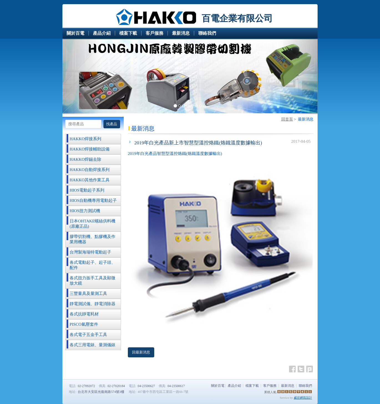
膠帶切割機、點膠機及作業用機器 (92, 239)
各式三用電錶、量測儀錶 (92, 345)
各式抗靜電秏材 (84, 314)
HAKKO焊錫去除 (85, 159)
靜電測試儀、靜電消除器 (92, 304)
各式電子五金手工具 (88, 334)
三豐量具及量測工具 (88, 293)
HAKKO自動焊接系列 (90, 169)
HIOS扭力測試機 (85, 211)
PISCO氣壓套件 (84, 324)
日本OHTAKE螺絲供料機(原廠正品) (92, 224)
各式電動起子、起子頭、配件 (92, 265)
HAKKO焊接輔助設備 (90, 149)
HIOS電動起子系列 (87, 190)
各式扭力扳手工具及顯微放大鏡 (92, 280)
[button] (81, 76)
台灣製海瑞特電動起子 (90, 252)
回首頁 (287, 119)
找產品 (111, 124)
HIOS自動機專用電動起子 (93, 200)
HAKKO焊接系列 (85, 139)
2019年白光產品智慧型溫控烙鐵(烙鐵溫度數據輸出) (175, 153)
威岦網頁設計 (303, 397)
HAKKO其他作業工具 (90, 180)
